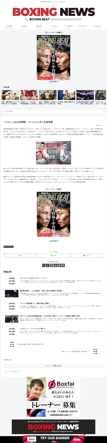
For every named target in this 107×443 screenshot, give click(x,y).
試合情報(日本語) (8, 246)
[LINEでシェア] (53, 256)
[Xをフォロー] (44, 265)
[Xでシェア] (20, 256)
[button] (103, 98)
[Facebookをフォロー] (47, 265)
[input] (53, 111)
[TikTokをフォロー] (59, 265)
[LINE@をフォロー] (63, 265)
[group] (10, 97)
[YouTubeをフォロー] (55, 265)
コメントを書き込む (53, 366)
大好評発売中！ (54, 81)
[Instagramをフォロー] (51, 265)
